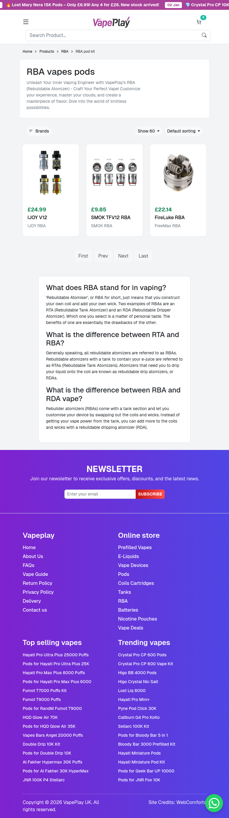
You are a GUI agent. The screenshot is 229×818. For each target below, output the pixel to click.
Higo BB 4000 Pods (137, 672)
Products (46, 51)
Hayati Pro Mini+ (134, 699)
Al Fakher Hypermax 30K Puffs (52, 762)
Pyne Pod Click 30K (137, 708)
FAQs (28, 565)
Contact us (35, 610)
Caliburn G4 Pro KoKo (139, 717)
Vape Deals (130, 628)
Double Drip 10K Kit (41, 744)
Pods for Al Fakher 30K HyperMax (56, 771)
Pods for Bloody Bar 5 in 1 (143, 735)
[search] (204, 35)
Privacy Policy (38, 592)
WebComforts (191, 802)
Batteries (128, 610)
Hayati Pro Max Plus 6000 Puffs (54, 672)
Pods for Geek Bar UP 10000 (146, 771)
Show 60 (147, 131)
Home (27, 51)
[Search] (112, 35)
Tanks (124, 592)
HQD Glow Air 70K (40, 717)
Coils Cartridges (136, 583)
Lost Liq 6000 (132, 690)
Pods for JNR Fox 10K (139, 780)
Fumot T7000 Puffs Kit (45, 690)
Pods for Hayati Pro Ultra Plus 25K (56, 663)
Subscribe (150, 494)
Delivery (32, 601)
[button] (25, 22)
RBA (65, 51)
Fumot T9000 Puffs (42, 699)
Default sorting (182, 131)
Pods (123, 574)
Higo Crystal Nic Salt (138, 681)
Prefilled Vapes (135, 547)
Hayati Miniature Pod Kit (141, 762)
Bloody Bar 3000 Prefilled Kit (146, 744)
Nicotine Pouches (137, 619)
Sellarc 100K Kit (133, 726)
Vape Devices (133, 565)
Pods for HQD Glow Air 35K (49, 726)
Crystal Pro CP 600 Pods (142, 654)
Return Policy (37, 583)
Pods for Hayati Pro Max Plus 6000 (57, 681)
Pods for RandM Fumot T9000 (52, 708)
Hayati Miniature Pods (139, 753)
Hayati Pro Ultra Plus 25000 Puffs (56, 654)
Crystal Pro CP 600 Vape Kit (145, 663)
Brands (39, 131)
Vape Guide (35, 574)
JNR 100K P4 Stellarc (44, 780)
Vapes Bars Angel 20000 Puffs (53, 735)
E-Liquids (128, 556)
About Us (33, 556)
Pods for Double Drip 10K (47, 753)
